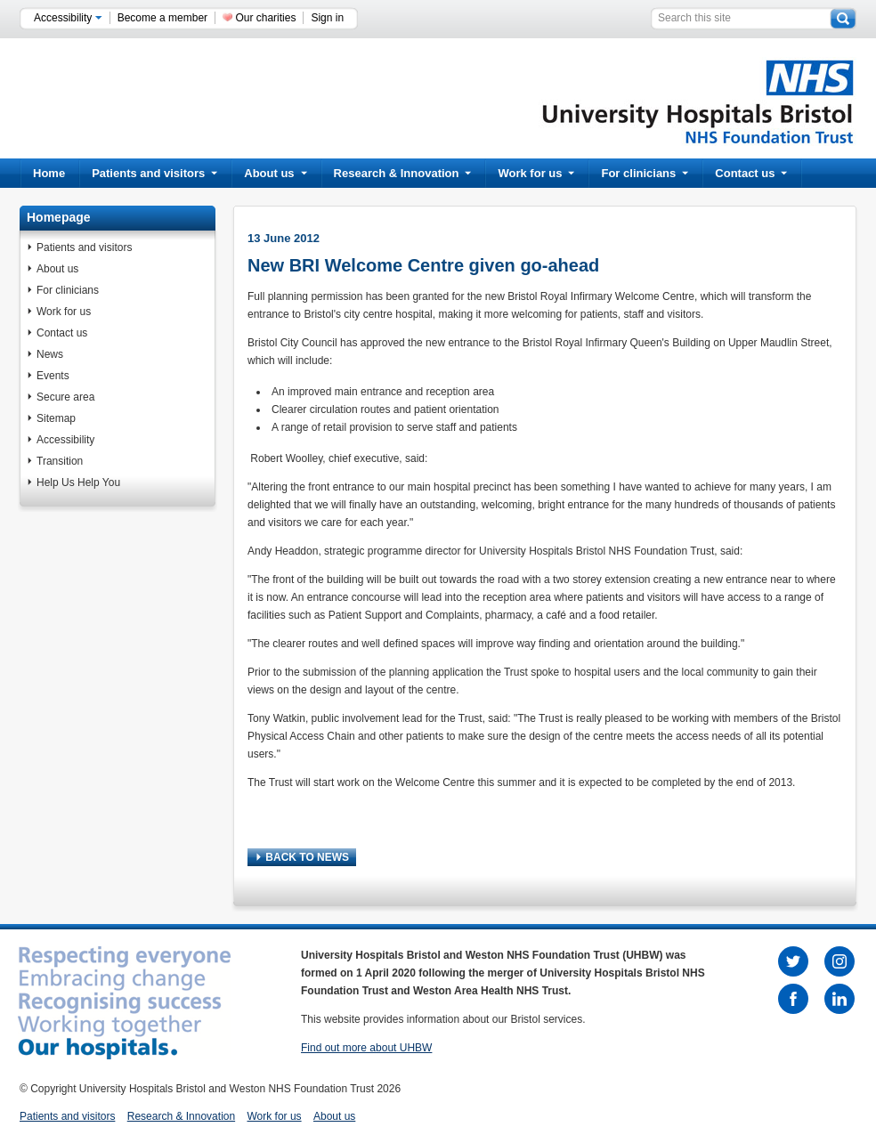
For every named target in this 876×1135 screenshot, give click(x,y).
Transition (59, 461)
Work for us (536, 173)
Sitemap (56, 418)
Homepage (59, 217)
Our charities (265, 18)
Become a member (162, 18)
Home (49, 173)
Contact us (751, 173)
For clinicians (644, 173)
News (49, 354)
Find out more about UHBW (366, 1048)
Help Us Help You (78, 482)
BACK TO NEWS (302, 857)
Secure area (65, 397)
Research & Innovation (403, 173)
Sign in (327, 18)
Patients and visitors (154, 173)
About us (275, 173)
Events (52, 375)
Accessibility (68, 18)
